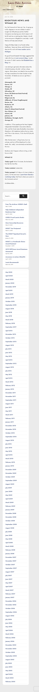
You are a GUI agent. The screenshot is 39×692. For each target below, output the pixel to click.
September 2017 (11, 327)
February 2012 (10, 385)
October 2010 (10, 433)
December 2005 (11, 645)
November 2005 (11, 649)
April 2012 (9, 378)
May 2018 (9, 316)
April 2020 (9, 276)
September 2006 (11, 612)
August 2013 (10, 345)
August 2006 (10, 616)
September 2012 (11, 364)
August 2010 (10, 440)
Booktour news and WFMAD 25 (17, 21)
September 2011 (11, 400)
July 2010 (9, 444)
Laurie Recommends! (12, 262)
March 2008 (9, 546)
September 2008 (11, 524)
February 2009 (10, 506)
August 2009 (10, 484)
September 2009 (11, 480)
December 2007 (11, 557)
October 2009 (10, 477)
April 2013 (9, 360)
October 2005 (10, 652)
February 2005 (10, 682)
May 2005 (9, 671)
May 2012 (9, 375)
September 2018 (11, 305)
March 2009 (9, 502)
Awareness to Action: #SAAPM (15, 257)
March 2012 (9, 382)
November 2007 (11, 561)
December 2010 (11, 426)
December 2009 (11, 470)
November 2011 (11, 396)
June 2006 (9, 623)
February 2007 (10, 594)
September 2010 (11, 437)
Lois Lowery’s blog (22, 58)
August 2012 (10, 367)
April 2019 (9, 290)
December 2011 (11, 393)
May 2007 (9, 583)
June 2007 (9, 579)
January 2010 (10, 466)
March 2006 (9, 634)
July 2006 (9, 619)
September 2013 (11, 342)
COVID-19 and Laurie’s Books (15, 217)
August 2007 (10, 572)
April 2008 (9, 543)
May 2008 (9, 539)
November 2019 (11, 287)
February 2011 (10, 418)
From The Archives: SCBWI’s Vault (16, 204)
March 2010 (9, 459)
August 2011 (10, 404)
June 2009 (9, 491)
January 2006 (10, 641)
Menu (19, 6)
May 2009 (9, 495)
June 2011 (9, 407)
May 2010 (9, 451)
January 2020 (10, 283)
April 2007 (9, 587)
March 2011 (9, 415)
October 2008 (10, 521)
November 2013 (11, 334)
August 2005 (10, 660)
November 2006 (11, 605)
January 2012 (10, 389)
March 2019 (9, 294)
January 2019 (10, 298)
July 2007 (9, 576)
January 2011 (10, 422)
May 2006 (9, 627)
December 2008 (11, 513)
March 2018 (9, 320)
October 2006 (10, 608)
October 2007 (10, 565)
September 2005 (11, 656)
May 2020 (9, 272)
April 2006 (9, 630)
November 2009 (11, 473)
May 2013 (9, 356)
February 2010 (10, 462)
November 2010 (11, 429)
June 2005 (9, 667)
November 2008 (11, 517)
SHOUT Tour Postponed (13, 228)
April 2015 (9, 331)
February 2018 (10, 323)
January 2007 (10, 597)
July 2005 (9, 663)
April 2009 (9, 499)
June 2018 (9, 312)
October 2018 (10, 301)
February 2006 (10, 638)
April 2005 (9, 674)
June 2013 (9, 353)
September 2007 (11, 568)
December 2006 (11, 601)
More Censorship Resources (14, 223)
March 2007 (9, 590)
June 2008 (9, 535)
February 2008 (10, 550)
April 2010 (9, 455)
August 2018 (10, 309)
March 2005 (9, 678)
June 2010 (9, 448)
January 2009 (10, 510)
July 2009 (9, 488)
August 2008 (10, 528)
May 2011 (9, 411)
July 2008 (9, 532)
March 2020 (9, 279)
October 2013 (10, 338)
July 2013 (8, 349)
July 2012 (8, 371)
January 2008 (10, 554)
